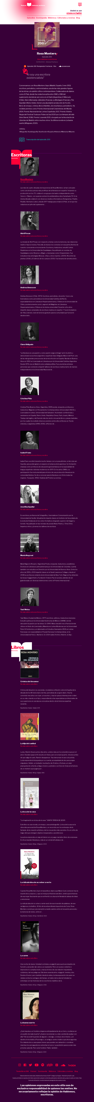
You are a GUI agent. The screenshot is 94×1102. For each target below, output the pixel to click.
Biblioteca (52, 18)
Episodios (31, 18)
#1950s (22, 129)
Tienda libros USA (22, 1071)
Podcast (33, 1071)
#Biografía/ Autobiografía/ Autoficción (33, 132)
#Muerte (71, 132)
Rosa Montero (24, 708)
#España (50, 132)
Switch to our (74, 12)
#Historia (57, 132)
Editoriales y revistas (66, 18)
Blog (78, 18)
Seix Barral (40, 916)
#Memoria (64, 132)
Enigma (59, 1075)
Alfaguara (40, 844)
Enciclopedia (41, 18)
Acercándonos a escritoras (47, 59)
